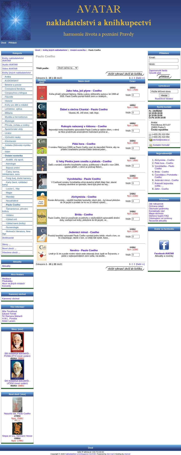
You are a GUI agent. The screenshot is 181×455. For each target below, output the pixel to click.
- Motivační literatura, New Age (16, 232)
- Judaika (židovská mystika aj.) (16, 146)
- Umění (6, 133)
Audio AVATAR (9, 64)
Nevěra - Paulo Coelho (84, 250)
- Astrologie (9, 163)
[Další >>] (140, 78)
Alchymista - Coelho (84, 196)
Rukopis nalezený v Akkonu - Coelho (84, 126)
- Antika (6, 76)
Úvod (3, 43)
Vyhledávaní (164, 86)
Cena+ (133, 81)
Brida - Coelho (84, 214)
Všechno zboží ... (11, 252)
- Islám (6, 151)
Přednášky (7, 281)
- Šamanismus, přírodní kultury (15, 210)
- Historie (7, 101)
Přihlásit (12, 43)
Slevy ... (6, 244)
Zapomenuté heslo (158, 70)
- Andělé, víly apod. (13, 159)
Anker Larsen (8, 321)
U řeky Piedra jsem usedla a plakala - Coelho (83, 161)
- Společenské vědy (12, 129)
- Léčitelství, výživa (12, 109)
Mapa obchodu (156, 213)
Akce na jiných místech (13, 283)
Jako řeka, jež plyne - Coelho (84, 90)
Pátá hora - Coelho (84, 143)
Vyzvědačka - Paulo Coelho (84, 178)
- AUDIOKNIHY (10, 81)
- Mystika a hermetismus (14, 117)
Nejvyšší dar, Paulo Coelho (17, 412)
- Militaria (7, 113)
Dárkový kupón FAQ (159, 216)
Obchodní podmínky (159, 208)
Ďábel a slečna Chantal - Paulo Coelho (84, 109)
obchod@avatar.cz (161, 140)
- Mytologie (8, 121)
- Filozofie (7, 97)
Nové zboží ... (9, 248)
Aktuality (6, 266)
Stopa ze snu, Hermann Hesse (17, 435)
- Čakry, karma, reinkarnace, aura (11, 173)
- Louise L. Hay (11, 188)
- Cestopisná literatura (13, 89)
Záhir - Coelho (162, 189)
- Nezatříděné (10, 201)
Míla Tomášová (9, 311)
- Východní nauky (11, 137)
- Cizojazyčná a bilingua (14, 93)
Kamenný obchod (10, 298)
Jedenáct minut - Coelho (84, 232)
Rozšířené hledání (164, 98)
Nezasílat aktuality (158, 220)
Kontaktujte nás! (157, 211)
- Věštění (7, 215)
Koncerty (6, 286)
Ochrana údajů (156, 206)
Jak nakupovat (156, 204)
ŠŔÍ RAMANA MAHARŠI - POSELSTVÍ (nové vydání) (17, 353)
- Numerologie (10, 227)
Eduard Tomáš (9, 313)
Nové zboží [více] (17, 394)
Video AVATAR (9, 68)
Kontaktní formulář (161, 145)
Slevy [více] (17, 329)
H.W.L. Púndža (9, 318)
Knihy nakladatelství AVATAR (13, 59)
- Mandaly (8, 196)
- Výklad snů (9, 219)
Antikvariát (8, 238)
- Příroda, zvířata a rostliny (15, 125)
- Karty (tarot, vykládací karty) (14, 183)
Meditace (6, 278)
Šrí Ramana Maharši (12, 316)
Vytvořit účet (155, 73)
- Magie (7, 192)
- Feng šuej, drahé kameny (16, 178)
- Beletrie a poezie (11, 85)
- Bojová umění (11, 167)
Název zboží (84, 81)
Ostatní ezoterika (78, 50)
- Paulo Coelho (11, 205)
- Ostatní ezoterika (12, 155)
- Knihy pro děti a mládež (15, 105)
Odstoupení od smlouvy (160, 218)
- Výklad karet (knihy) (14, 223)
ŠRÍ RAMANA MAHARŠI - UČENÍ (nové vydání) (17, 381)
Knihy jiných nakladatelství (16, 72)
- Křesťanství (9, 141)
